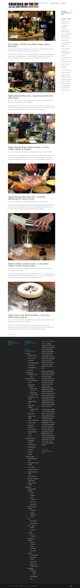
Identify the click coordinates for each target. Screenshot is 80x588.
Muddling (30, 449)
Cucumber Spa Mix (33, 469)
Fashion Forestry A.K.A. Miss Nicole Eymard (65, 53)
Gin (29, 519)
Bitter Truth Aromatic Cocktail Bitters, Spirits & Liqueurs (66, 36)
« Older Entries (11, 334)
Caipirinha (30, 360)
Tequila (30, 532)
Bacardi (32, 527)
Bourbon (32, 570)
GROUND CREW (54, 3)
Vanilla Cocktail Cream (17, 270)
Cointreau (32, 510)
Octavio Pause (32, 422)
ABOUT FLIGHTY (33, 3)
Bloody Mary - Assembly (21, 100)
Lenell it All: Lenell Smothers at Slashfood (65, 65)
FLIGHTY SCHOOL (30, 438)
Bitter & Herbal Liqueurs (25, 49)
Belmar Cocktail (32, 355)
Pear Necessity (32, 429)
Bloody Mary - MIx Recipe (34, 100)
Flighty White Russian (29, 268)
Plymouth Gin (33, 523)
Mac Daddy (31, 413)
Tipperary (30, 370)
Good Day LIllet (32, 476)
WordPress (34, 586)
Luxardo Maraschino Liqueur (33, 514)
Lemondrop (31, 365)
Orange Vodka (21, 51)
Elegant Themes (19, 586)
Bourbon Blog (64, 40)
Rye (31, 578)
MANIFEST (63, 3)
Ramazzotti (33, 504)
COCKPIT (28, 353)
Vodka (37, 51)
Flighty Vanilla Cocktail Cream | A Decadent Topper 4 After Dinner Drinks (28, 264)
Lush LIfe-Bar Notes (66, 70)
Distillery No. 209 (32, 374)
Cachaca (32, 530)
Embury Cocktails (65, 48)
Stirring (30, 454)
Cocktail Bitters (32, 444)
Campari (32, 495)
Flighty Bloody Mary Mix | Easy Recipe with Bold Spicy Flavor (30, 96)
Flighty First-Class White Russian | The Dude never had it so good (28, 316)
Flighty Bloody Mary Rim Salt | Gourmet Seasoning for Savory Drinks (26, 197)
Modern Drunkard (65, 72)
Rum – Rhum (31, 525)
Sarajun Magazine (65, 83)
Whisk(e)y (30, 568)
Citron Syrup (35, 49)
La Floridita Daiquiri (33, 363)
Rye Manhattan (32, 367)
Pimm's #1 (33, 502)
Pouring (30, 452)
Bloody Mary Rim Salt (46, 100)
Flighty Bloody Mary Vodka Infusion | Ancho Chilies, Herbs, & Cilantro (28, 148)
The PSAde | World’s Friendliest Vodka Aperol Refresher (29, 45)
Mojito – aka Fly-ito (33, 420)
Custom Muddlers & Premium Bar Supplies (66, 44)
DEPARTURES (32, 7)
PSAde (27, 51)
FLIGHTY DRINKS (44, 3)
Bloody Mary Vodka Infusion (15, 102)
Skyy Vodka (32, 51)
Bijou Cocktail (31, 358)
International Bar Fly (66, 61)
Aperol (16, 49)
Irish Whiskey (33, 576)
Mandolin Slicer (32, 447)
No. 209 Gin (33, 521)
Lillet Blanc (33, 550)
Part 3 (32, 376)
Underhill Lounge (65, 90)
